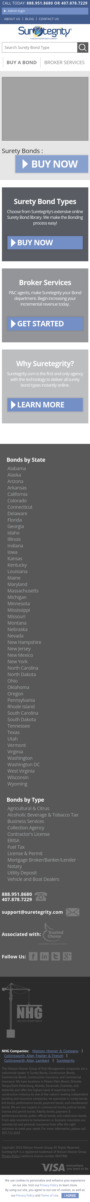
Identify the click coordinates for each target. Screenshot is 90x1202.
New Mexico (20, 655)
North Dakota (21, 674)
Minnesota (18, 603)
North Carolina (22, 668)
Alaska (14, 475)
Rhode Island (21, 706)
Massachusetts (22, 590)
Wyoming (17, 784)
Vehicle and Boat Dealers (33, 879)
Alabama (16, 468)
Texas (13, 732)
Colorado (17, 500)
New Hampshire (24, 642)
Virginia (15, 751)
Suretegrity (66, 1060)
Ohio (12, 681)
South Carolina (22, 713)
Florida (14, 520)
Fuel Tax (16, 847)
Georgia (15, 526)
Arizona (15, 481)
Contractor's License (28, 834)
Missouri (16, 616)
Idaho (13, 532)
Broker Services (64, 62)
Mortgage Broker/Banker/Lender (41, 860)
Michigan (16, 597)
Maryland (17, 584)
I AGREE (70, 1195)
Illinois (14, 539)
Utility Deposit (22, 872)
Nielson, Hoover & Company (55, 1050)
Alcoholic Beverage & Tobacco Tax (42, 815)
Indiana (15, 545)
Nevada (15, 635)
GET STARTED (40, 323)
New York (17, 661)
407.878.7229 (74, 3)
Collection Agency (25, 827)
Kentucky (17, 565)
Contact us (49, 19)
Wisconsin (18, 777)
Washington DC (23, 764)
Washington (19, 758)
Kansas (14, 558)
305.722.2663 (11, 1133)
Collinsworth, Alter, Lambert (26, 1060)
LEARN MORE (40, 404)
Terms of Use (49, 1195)
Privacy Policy (11, 1156)
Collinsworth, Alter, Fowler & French (33, 1055)
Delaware (17, 513)
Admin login (16, 11)
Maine (13, 578)
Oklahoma (18, 687)
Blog (29, 19)
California (17, 494)
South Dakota (21, 719)
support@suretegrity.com (32, 912)
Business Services (25, 821)
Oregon (15, 693)
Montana (16, 623)
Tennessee (18, 726)
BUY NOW (54, 163)
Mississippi (18, 610)
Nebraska (17, 629)
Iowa (12, 552)
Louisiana (17, 571)
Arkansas (17, 487)
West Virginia (21, 771)
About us (12, 19)
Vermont (16, 745)
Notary (14, 866)
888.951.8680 (40, 3)
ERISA (13, 840)
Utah (12, 738)
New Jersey (18, 648)
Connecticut (19, 507)
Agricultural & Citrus (28, 808)
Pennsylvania (21, 700)
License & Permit (24, 853)
